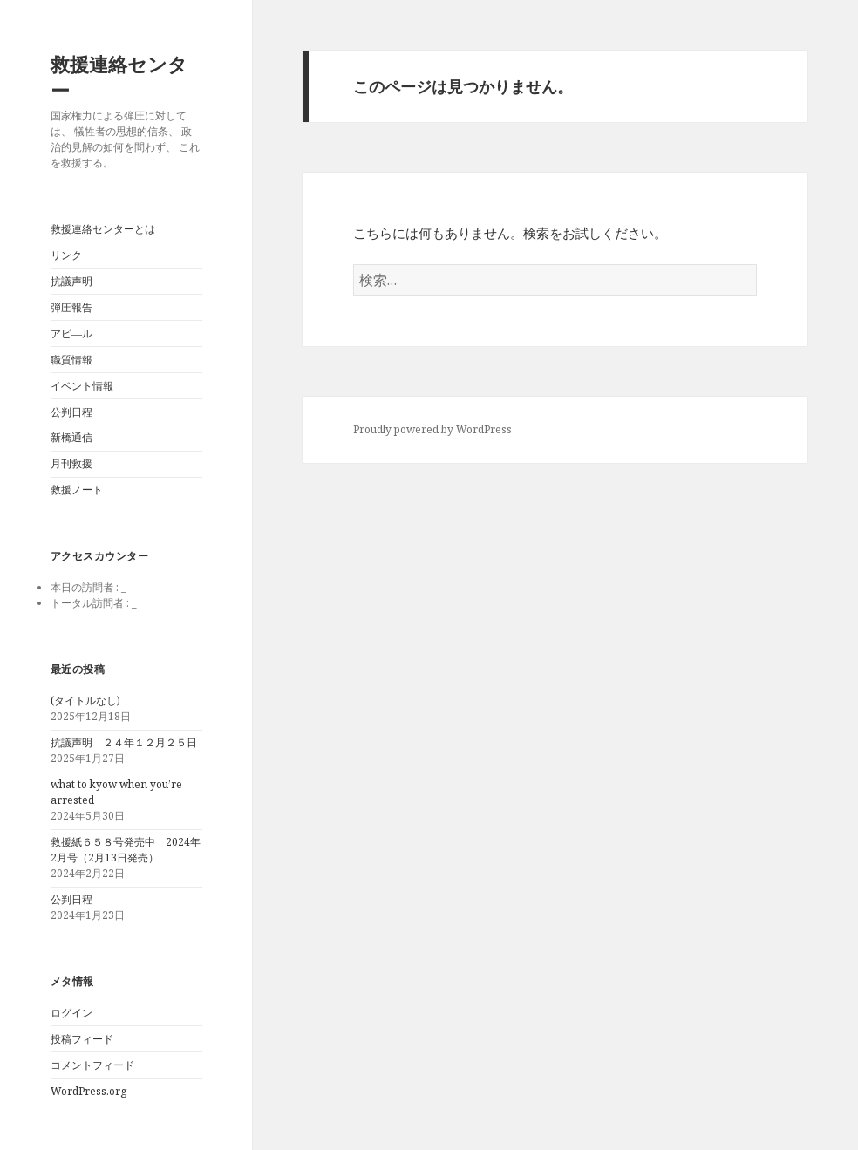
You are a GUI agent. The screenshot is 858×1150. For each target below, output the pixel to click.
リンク (66, 255)
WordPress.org (88, 1091)
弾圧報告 (71, 307)
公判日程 (71, 412)
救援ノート (77, 489)
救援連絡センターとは (103, 228)
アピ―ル (71, 333)
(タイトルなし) (85, 700)
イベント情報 (82, 385)
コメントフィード (92, 1065)
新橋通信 (71, 437)
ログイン (71, 1012)
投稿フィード (82, 1038)
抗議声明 (71, 281)
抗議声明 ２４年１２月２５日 (124, 742)
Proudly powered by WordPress (432, 429)
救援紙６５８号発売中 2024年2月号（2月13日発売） (126, 849)
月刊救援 (71, 463)
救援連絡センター (119, 77)
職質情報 (71, 359)
